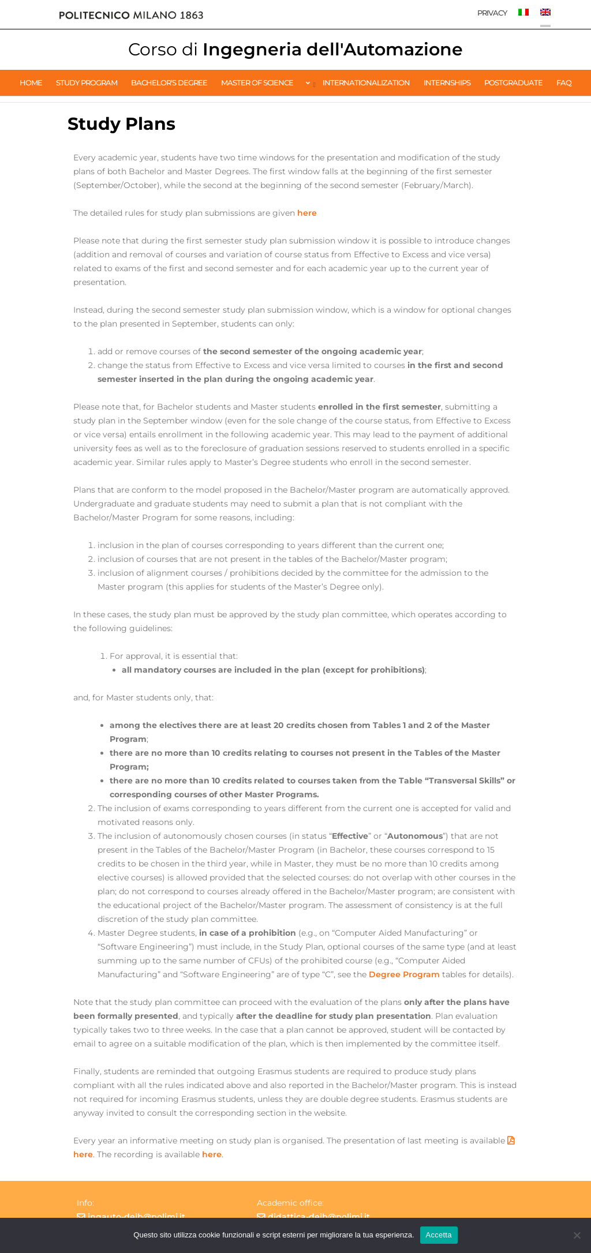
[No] (576, 1235)
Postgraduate (513, 82)
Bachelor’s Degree (169, 82)
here (307, 213)
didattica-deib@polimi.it (319, 1216)
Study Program (86, 82)
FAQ (563, 82)
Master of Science (257, 82)
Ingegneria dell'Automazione (295, 49)
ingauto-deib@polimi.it (136, 1216)
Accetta (439, 1235)
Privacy (492, 12)
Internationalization (366, 82)
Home (31, 82)
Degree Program (404, 974)
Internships (447, 82)
